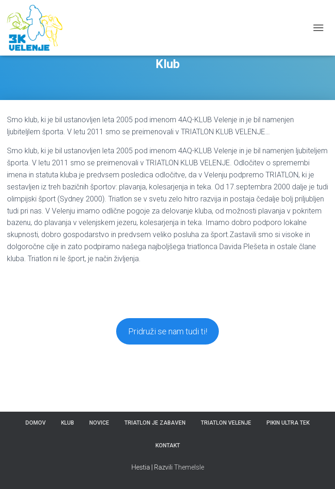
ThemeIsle (189, 467)
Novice (99, 423)
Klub (67, 423)
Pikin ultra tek (288, 423)
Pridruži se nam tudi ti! (167, 331)
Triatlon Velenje (226, 423)
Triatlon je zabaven (155, 423)
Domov (35, 423)
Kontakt (167, 445)
